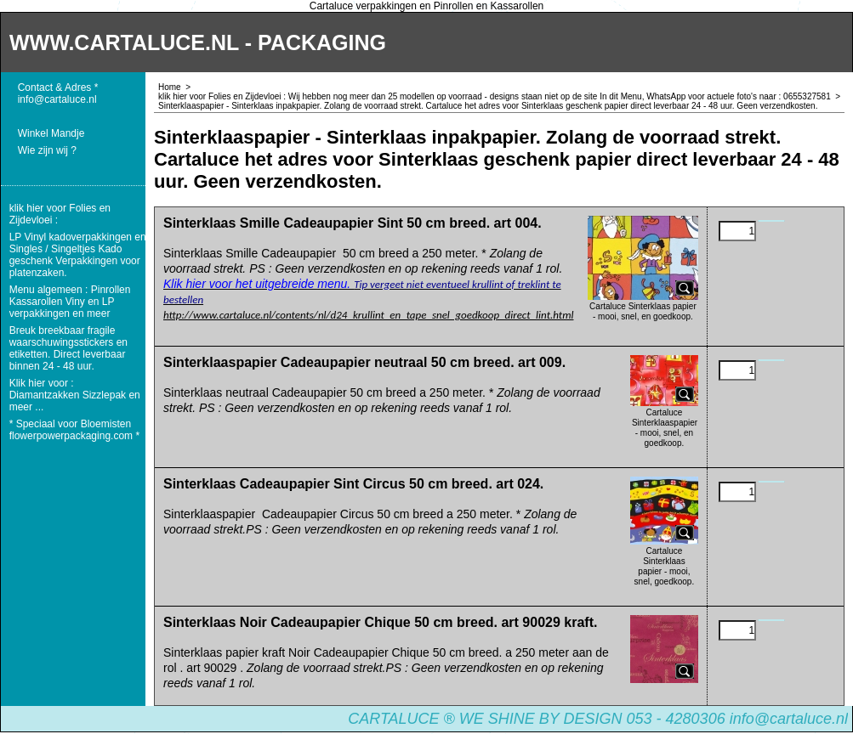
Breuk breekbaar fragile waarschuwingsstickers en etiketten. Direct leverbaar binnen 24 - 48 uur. (68, 348)
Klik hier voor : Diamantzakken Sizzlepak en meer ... (74, 395)
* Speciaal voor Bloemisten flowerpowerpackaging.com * (74, 430)
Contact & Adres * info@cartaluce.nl (58, 93)
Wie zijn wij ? (47, 150)
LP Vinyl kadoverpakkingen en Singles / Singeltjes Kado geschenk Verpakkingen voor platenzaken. (77, 255)
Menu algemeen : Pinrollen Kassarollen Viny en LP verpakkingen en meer (70, 301)
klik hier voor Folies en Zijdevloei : (60, 214)
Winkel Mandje (51, 133)
